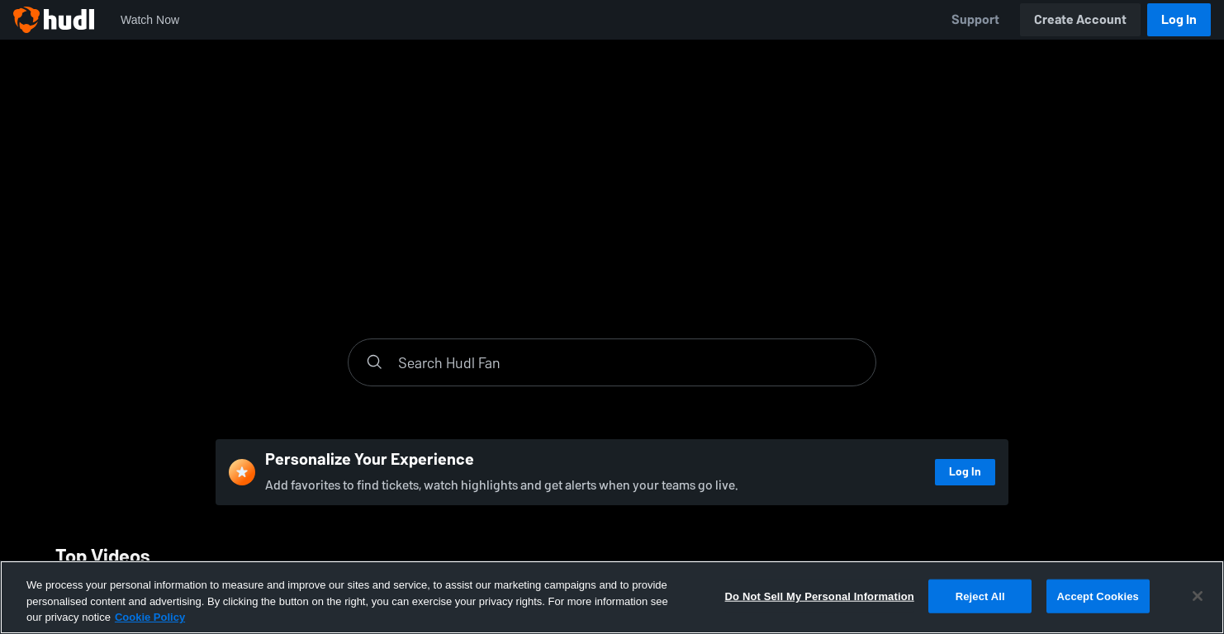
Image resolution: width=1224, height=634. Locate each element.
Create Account (1080, 19)
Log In (1179, 19)
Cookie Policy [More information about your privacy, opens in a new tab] (150, 617)
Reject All (980, 595)
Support (975, 19)
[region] (612, 597)
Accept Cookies (1098, 595)
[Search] (628, 362)
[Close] (1197, 596)
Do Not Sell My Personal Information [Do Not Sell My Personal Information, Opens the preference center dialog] (819, 595)
